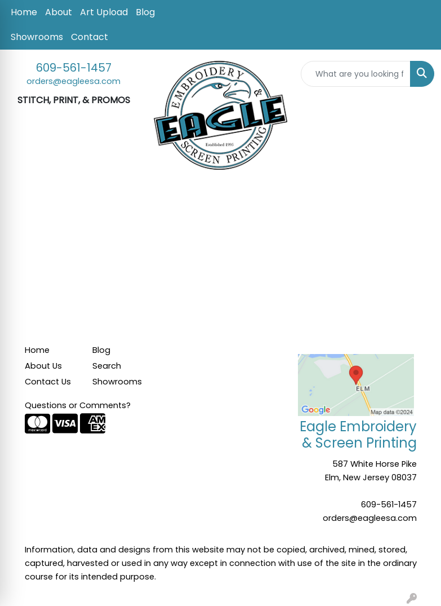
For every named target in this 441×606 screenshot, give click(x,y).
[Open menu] (418, 198)
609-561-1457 (74, 68)
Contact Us (48, 381)
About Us (43, 365)
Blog (145, 12)
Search (106, 365)
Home (24, 12)
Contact (89, 36)
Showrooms (37, 36)
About (58, 12)
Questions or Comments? (78, 405)
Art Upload (104, 12)
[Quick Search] (356, 74)
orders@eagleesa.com (73, 81)
